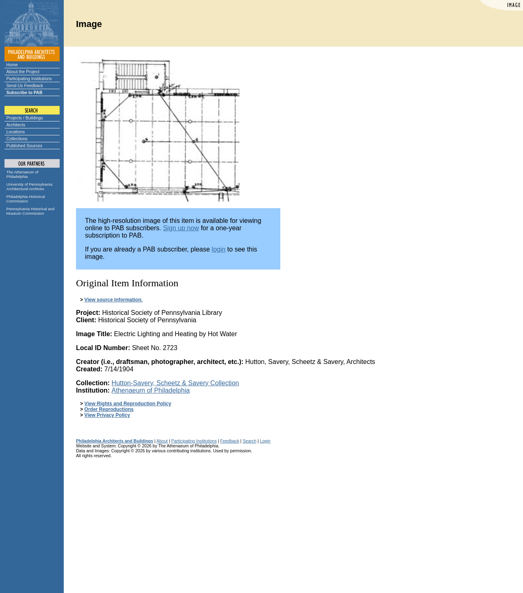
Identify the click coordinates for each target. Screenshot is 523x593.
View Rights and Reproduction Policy (127, 404)
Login (265, 440)
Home (12, 64)
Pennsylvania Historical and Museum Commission (31, 211)
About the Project (23, 71)
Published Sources (24, 145)
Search (249, 440)
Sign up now (181, 228)
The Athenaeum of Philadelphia (22, 174)
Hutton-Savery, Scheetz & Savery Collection (175, 383)
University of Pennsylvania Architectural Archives (30, 186)
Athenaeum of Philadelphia (151, 390)
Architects (16, 124)
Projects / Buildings (25, 117)
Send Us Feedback (25, 85)
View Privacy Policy (107, 415)
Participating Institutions (29, 78)
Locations (16, 131)
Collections (17, 138)
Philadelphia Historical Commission (26, 198)
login (219, 249)
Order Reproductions (109, 409)
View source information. (113, 300)
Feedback (229, 440)
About (162, 440)
